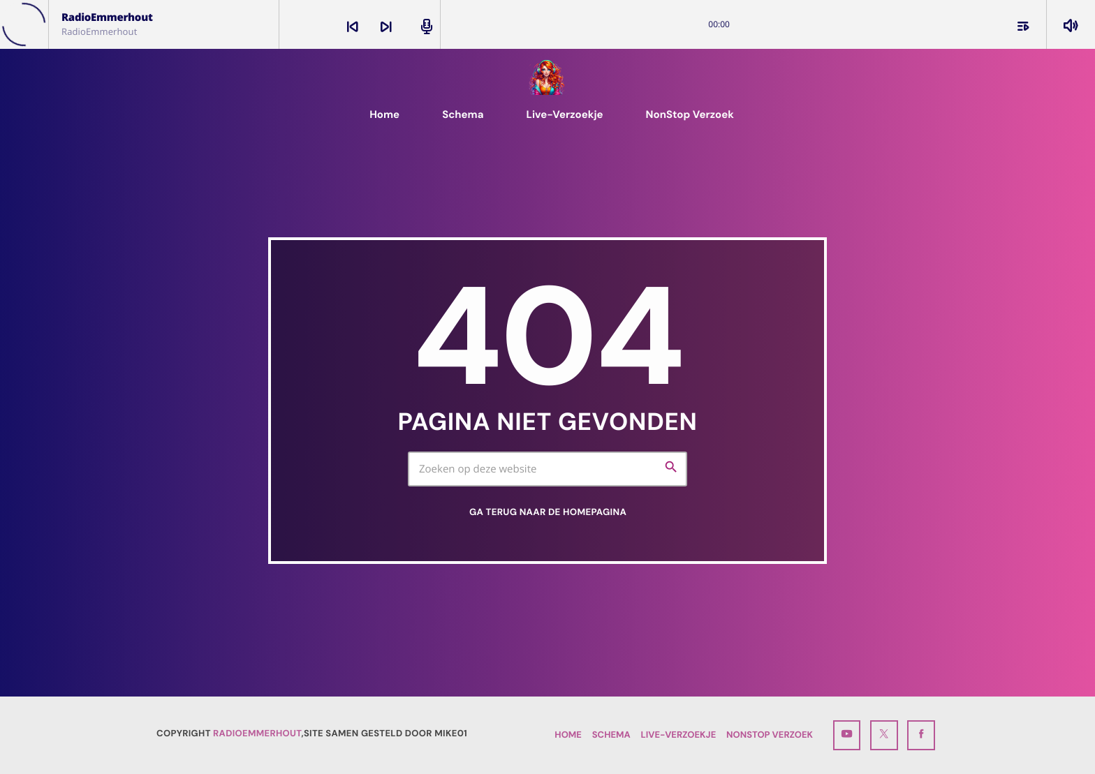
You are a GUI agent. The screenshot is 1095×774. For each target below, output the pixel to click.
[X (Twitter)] (884, 735)
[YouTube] (847, 735)
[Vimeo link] (547, 77)
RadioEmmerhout (257, 734)
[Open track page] (424, 25)
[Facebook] (921, 735)
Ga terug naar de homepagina (547, 513)
